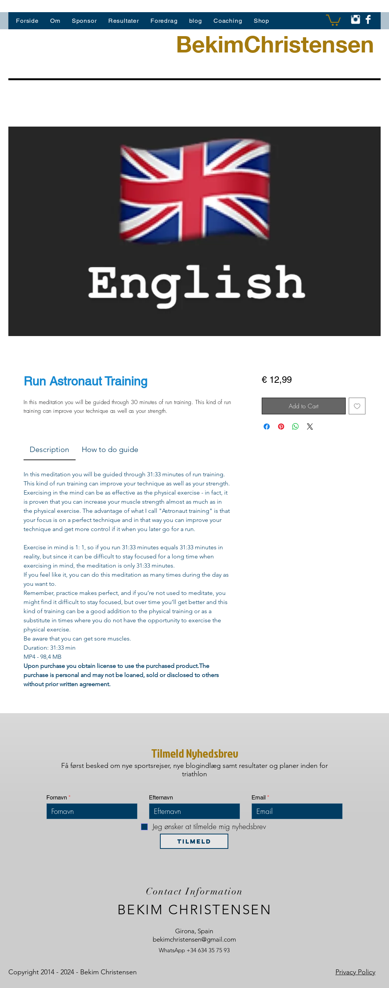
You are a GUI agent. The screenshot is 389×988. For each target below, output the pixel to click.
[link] (49, 449)
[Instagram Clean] (355, 19)
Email (258, 797)
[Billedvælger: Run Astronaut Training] (183, 345)
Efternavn (161, 797)
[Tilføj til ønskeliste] (357, 406)
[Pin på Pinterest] (281, 426)
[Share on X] (310, 426)
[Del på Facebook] (266, 426)
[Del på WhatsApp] (295, 426)
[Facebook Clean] (368, 19)
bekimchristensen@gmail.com (194, 939)
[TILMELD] (194, 841)
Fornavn (56, 797)
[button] (333, 19)
